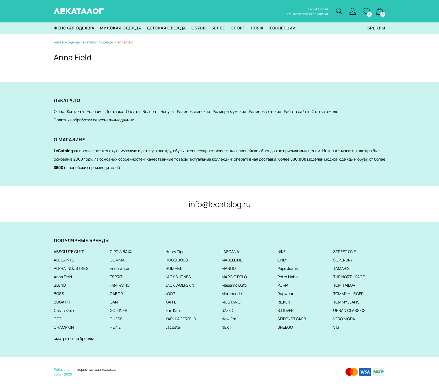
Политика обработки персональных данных (94, 119)
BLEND (60, 285)
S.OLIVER (285, 310)
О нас (59, 111)
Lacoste (172, 327)
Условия (94, 111)
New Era (228, 318)
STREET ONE (344, 251)
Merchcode (231, 293)
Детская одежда (166, 28)
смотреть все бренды (74, 338)
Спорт (238, 28)
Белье (218, 28)
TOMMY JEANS (346, 302)
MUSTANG (230, 302)
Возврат (150, 111)
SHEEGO (285, 327)
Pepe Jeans (287, 268)
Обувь (199, 28)
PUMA (282, 285)
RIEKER (283, 302)
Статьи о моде (325, 111)
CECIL (59, 318)
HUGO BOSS (176, 260)
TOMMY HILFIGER (348, 293)
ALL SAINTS (64, 260)
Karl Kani (173, 310)
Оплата (133, 111)
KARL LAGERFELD (180, 318)
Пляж (257, 28)
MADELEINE (231, 260)
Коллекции (282, 28)
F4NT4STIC (120, 285)
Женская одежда (74, 28)
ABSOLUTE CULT (69, 251)
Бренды (376, 28)
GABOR (116, 293)
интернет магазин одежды (95, 369)
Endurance (119, 268)
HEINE (115, 327)
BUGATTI (62, 302)
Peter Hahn (287, 276)
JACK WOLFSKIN (179, 285)
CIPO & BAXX (121, 251)
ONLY (282, 260)
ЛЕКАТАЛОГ (79, 11)
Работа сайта (296, 111)
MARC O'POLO (234, 276)
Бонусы (167, 111)
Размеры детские (265, 111)
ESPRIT (116, 276)
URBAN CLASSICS (349, 310)
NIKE (281, 251)
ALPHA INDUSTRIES (71, 268)
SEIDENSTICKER (291, 318)
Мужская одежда (120, 28)
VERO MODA (344, 318)
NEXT (226, 327)
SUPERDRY (343, 260)
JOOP (170, 293)
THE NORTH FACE (349, 276)
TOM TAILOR (344, 285)
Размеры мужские (229, 111)
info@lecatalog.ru (220, 204)
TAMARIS (341, 268)
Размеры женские (193, 111)
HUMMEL (173, 268)
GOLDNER (118, 310)
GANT (115, 302)
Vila (336, 327)
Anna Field (63, 276)
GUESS (116, 318)
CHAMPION (64, 327)
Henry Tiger (175, 251)
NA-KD (227, 310)
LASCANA (230, 251)
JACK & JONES (178, 276)
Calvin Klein (64, 310)
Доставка (114, 111)
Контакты (75, 111)
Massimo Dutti (234, 285)
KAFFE (170, 302)
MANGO (228, 268)
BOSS (59, 293)
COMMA (117, 260)
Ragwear (285, 293)
